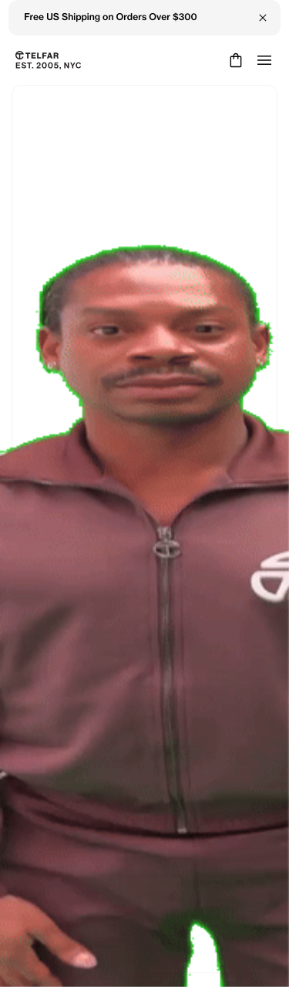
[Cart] (233, 60)
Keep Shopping (144, 545)
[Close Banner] (262, 17)
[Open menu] (264, 60)
